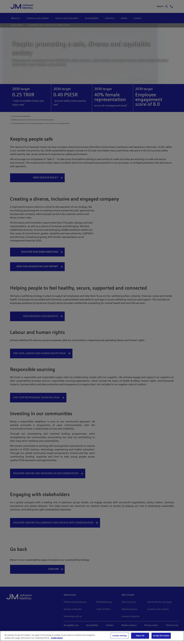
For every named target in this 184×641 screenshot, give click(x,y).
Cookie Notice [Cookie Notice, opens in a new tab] (57, 638)
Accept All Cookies (161, 636)
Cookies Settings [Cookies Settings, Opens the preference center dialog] (119, 636)
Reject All (140, 636)
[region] (92, 636)
